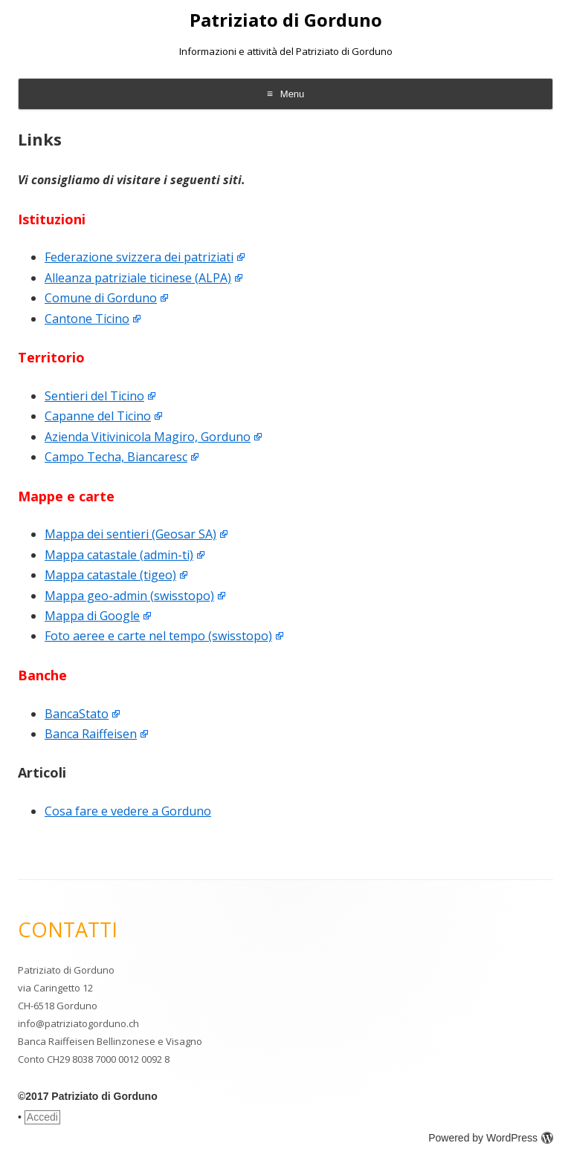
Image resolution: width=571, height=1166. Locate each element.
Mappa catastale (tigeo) (110, 575)
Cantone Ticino (87, 318)
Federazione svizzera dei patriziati (139, 257)
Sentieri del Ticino (94, 396)
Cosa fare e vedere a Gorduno (128, 811)
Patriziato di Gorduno (286, 20)
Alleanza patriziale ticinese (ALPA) (138, 278)
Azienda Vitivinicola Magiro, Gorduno (148, 437)
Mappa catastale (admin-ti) (119, 555)
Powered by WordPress (490, 1138)
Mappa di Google (92, 616)
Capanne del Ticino (98, 416)
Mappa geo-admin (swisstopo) (129, 595)
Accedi (42, 1117)
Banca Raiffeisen (91, 734)
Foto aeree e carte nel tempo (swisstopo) (158, 636)
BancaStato (77, 714)
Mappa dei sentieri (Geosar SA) (130, 534)
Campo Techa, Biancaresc (116, 457)
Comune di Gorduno (101, 298)
